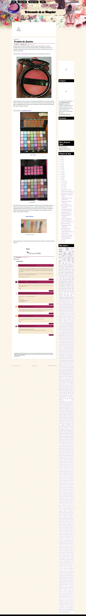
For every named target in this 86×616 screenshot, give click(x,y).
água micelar (68, 610)
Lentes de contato (70, 392)
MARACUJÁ (70, 505)
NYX (64, 272)
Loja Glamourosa (64, 395)
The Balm (62, 342)
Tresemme (61, 421)
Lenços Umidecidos (64, 393)
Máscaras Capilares (62, 402)
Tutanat (71, 308)
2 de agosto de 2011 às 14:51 (30, 265)
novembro (63, 183)
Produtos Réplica (68, 363)
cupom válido (70, 572)
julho (62, 239)
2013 (61, 176)
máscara (60, 584)
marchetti (71, 581)
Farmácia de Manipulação (64, 487)
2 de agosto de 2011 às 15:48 (32, 293)
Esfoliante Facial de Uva (67, 481)
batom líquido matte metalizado (65, 370)
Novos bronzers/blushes (65, 229)
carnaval (60, 568)
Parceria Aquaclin (62, 316)
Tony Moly (66, 308)
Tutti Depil (67, 421)
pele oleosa (69, 437)
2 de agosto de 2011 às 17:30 (28, 306)
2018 (73, 442)
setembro (63, 186)
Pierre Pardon (61, 307)
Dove (65, 478)
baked (72, 559)
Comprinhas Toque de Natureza (67, 191)
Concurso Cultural (62, 464)
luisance (70, 371)
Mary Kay (65, 335)
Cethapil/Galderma (70, 458)
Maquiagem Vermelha (63, 511)
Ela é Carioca (64, 480)
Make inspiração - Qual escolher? (67, 193)
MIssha (60, 506)
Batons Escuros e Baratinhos (64, 450)
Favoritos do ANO (70, 352)
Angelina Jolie (62, 446)
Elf (68, 480)
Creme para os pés (62, 386)
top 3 (61, 374)
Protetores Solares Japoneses (65, 414)
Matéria (60, 512)
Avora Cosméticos (70, 327)
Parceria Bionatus (69, 522)
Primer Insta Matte (62, 530)
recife (71, 600)
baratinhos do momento (69, 426)
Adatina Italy (63, 273)
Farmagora (72, 249)
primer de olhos (62, 593)
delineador (65, 283)
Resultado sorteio (62, 364)
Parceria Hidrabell (65, 404)
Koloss (70, 285)
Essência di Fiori (62, 352)
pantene (60, 588)
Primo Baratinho (62, 407)
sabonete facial (66, 373)
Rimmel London (62, 366)
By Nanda (62, 456)
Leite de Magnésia (67, 500)
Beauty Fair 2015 (63, 453)
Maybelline (63, 269)
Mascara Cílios (66, 301)
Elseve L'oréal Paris (62, 389)
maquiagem (65, 581)
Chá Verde (70, 459)
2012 (61, 178)
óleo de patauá (65, 612)
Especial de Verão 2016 (63, 483)
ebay (73, 370)
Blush (23, 257)
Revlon (71, 307)
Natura (60, 263)
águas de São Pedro (64, 376)
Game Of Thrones (62, 494)
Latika (64, 392)
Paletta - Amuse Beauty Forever (67, 221)
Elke (59, 481)
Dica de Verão (69, 297)
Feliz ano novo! (71, 389)
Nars (68, 402)
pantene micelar (67, 588)
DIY (65, 470)
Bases (60, 272)
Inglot (71, 499)
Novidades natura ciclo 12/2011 (67, 234)
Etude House (68, 330)
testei (67, 604)
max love (62, 434)
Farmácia (70, 486)
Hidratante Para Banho (63, 499)
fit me (64, 578)
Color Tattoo (61, 462)
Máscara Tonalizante (63, 516)
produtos (60, 594)
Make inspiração (64, 257)
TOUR (71, 549)
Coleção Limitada (62, 461)
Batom (62, 254)
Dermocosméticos (63, 474)
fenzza (60, 433)
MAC (71, 259)
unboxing (65, 374)
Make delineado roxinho (65, 212)
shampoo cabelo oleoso (67, 440)
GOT (71, 493)
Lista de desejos (67, 355)
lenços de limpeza (70, 433)
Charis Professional (68, 348)
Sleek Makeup (67, 322)
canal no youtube (68, 566)
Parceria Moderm (62, 338)
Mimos (70, 401)
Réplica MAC (71, 541)
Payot (71, 405)
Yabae (67, 557)
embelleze (66, 431)
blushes (61, 565)
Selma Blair (66, 544)
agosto (62, 188)
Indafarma (61, 355)
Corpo (63, 465)
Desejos (68, 477)
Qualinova (61, 541)
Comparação (61, 351)
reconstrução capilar (63, 601)
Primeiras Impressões (68, 528)
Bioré (61, 329)
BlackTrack (65, 455)
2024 (61, 157)
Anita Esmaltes (68, 377)
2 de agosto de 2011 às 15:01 (32, 281)
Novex (67, 358)
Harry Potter (62, 496)
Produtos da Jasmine (23, 41)
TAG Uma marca (65, 549)
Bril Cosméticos (62, 382)
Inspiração (63, 288)
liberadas (71, 579)
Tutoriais (65, 286)
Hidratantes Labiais (68, 390)
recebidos (60, 600)
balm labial (70, 368)
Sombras (60, 276)
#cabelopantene (67, 442)
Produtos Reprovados (63, 341)
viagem (60, 609)
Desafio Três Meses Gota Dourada (66, 475)
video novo (65, 609)
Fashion (71, 487)
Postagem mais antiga (52, 365)
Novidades (67, 282)
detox (73, 574)
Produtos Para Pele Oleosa (66, 339)
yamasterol (71, 609)
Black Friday (70, 380)
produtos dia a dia (68, 594)
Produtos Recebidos (63, 260)
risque (72, 601)
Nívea (60, 305)
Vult (73, 256)
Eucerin (71, 483)
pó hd (67, 597)
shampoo (72, 373)
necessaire (65, 584)
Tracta (72, 302)
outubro (62, 184)
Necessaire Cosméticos (67, 251)
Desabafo (70, 474)
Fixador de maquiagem (63, 493)
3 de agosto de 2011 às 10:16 (30, 326)
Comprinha (66, 329)
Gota (68, 494)
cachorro (60, 566)
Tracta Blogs (67, 276)
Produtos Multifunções (68, 409)
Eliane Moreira (22, 265)
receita (66, 600)
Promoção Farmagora (70, 535)
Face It (65, 486)
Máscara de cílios (70, 269)
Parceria (67, 253)
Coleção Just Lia (69, 349)
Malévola (65, 509)
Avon (64, 249)
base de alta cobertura (65, 560)
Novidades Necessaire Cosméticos (67, 519)
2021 (61, 162)
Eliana (71, 480)
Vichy (64, 423)
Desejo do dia (69, 275)
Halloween (72, 494)
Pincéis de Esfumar (69, 527)
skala (68, 298)
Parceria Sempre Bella (63, 525)
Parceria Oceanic (66, 360)
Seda (63, 418)
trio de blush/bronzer (68, 607)
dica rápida (71, 286)
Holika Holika (69, 332)
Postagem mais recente (15, 365)
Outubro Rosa (61, 522)
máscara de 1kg (69, 434)
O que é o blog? (22, 2)
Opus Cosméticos (69, 521)
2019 (61, 166)
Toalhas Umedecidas (69, 552)
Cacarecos (21, 306)
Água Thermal (71, 374)
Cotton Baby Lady (68, 385)
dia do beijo (62, 575)
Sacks (71, 543)
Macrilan (60, 333)
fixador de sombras (70, 578)
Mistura (71, 512)
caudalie (72, 568)
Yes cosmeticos (68, 278)
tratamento (61, 607)
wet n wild (61, 442)
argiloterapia (61, 426)
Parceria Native (70, 305)
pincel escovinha (68, 591)
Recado (65, 541)
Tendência (61, 550)
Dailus (68, 266)
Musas (71, 515)
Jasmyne (60, 500)
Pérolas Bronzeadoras (65, 537)
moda (60, 310)
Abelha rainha (67, 256)
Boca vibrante (71, 455)
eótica (71, 431)
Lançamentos (61, 248)
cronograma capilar (68, 571)
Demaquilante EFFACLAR (69, 472)
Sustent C (71, 547)
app (59, 559)
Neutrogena (69, 288)
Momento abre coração (63, 513)
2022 (61, 161)
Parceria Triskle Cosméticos (65, 319)
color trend (63, 569)
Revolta (70, 415)
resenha (67, 295)
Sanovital (60, 544)
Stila (66, 547)
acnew (71, 557)
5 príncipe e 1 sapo (64, 443)
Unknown (21, 315)
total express (69, 606)
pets (65, 590)
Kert (61, 282)
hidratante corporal (63, 371)
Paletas (63, 305)
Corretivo (62, 266)
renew (69, 601)
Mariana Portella (31, 44)
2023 (61, 159)
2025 (61, 156)
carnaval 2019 (66, 568)
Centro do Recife (69, 382)
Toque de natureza (68, 367)
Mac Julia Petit (67, 506)
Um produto (61, 553)
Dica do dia (65, 285)
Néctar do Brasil (68, 291)
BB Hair (72, 446)
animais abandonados (66, 424)
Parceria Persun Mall (69, 317)
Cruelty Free (70, 386)
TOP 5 (72, 267)
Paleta (60, 289)
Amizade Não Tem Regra (69, 445)
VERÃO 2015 (66, 554)
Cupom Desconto (64, 468)
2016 (61, 171)
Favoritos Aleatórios (63, 489)
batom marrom (64, 427)
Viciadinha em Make (23, 293)
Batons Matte (71, 452)
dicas (65, 430)
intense (64, 433)
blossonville (65, 563)
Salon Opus (71, 341)
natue (60, 373)
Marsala (70, 511)
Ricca (60, 417)
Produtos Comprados (64, 408)
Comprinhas (61, 253)
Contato (43, 2)
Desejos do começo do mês (66, 189)
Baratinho (64, 380)
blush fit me (71, 563)
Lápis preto (67, 396)
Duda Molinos (69, 351)
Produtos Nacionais (63, 320)
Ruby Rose (66, 289)
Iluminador (70, 354)
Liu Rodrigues (21, 326)
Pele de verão (71, 525)
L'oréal (60, 392)
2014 (61, 174)
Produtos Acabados (66, 302)
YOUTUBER (62, 557)
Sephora (60, 308)
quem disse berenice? (66, 261)
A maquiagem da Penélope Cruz (67, 231)
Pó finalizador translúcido (67, 540)
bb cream (67, 264)
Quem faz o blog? (33, 2)
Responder (51, 279)
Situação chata (61, 547)
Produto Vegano (70, 338)
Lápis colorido (65, 503)
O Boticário (66, 267)
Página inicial (34, 365)
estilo (67, 575)
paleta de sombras (68, 587)
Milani (60, 298)
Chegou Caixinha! (63, 459)
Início (13, 2)
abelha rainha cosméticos (66, 270)
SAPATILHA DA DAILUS (64, 543)
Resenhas (26, 257)
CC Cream (62, 304)
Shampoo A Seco (68, 546)
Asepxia (68, 446)
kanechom (66, 579)
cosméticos (61, 571)
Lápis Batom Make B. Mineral (66, 213)
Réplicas (68, 366)
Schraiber (70, 279)
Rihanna (70, 364)
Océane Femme (62, 292)
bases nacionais (69, 342)
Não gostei (62, 521)
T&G (60, 549)
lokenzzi (60, 581)
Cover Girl (68, 465)
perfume (60, 327)
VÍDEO (64, 556)
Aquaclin (60, 345)
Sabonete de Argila (66, 417)
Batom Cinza (70, 449)
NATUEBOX (67, 518)
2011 (61, 179)
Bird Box (60, 455)
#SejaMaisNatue (71, 272)
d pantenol (68, 574)
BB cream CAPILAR (64, 448)
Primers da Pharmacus (65, 204)
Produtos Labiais (68, 531)
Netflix (72, 518)
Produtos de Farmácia (63, 533)
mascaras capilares (62, 582)
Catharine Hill (62, 458)
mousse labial (70, 582)
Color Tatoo (70, 461)
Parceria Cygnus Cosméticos (65, 524)
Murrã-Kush (66, 515)
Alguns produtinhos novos (66, 228)
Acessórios (61, 445)
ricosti (64, 327)
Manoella (70, 509)
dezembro (63, 181)
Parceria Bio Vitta (68, 336)
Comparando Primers (69, 462)
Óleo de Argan (61, 610)
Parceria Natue (62, 279)
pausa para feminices (68, 326)
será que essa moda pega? (65, 603)
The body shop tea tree (67, 420)
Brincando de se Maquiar (40, 12)
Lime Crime (71, 393)
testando (62, 604)
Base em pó (67, 346)
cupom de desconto (62, 572)
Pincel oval (62, 527)
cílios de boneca (62, 574)
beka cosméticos (67, 562)
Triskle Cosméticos (68, 323)
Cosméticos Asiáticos (67, 311)
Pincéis (64, 298)
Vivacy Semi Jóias (70, 423)
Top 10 (61, 323)
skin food (64, 310)
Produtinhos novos (70, 407)
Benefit (72, 298)
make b (60, 326)
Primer (60, 286)
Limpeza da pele (68, 314)
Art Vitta (66, 345)
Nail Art (63, 358)
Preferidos (61, 528)
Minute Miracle (66, 512)
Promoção (70, 412)
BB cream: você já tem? (65, 223)
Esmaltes (72, 260)
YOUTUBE (72, 556)
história (61, 579)
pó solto (66, 439)
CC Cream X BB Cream (69, 456)
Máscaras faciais (69, 304)
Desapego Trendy (62, 477)
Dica (66, 259)
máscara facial (61, 436)
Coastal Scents (62, 383)
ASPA (71, 443)
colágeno (70, 569)
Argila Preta (67, 379)
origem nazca (62, 437)
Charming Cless (62, 349)
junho (62, 241)
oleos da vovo (68, 585)
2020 (61, 164)
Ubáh (60, 368)
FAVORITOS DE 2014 (63, 484)
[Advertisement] (26, 362)
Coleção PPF (62, 300)
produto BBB (69, 593)
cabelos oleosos (69, 565)
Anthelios (60, 379)
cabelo (72, 253)
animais (64, 368)
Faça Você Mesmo (66, 490)
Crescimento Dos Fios (69, 467)
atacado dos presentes (66, 559)
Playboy (67, 307)
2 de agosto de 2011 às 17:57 (28, 315)
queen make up (69, 598)
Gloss (68, 300)
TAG (73, 322)
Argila (69, 310)
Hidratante (63, 354)
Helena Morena (69, 497)
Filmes (61, 390)
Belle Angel (70, 453)
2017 (61, 169)
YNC (67, 556)
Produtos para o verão (63, 411)
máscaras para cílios (70, 436)
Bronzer (72, 264)
